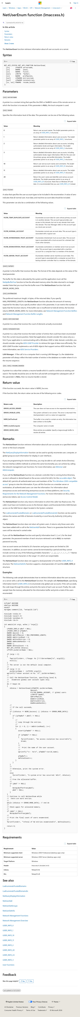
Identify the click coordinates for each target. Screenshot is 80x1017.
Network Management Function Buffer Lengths (24, 314)
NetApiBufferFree (9, 282)
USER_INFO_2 (60, 148)
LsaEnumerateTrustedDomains (18, 513)
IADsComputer (8, 470)
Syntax (6, 31)
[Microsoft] (40, 3)
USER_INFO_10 (60, 166)
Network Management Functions (15, 915)
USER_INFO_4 (67, 561)
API (31, 8)
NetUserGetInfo (20, 564)
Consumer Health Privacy (13, 1010)
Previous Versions (22, 1007)
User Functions (8, 965)
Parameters (8, 34)
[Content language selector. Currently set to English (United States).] (14, 1002)
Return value (8, 37)
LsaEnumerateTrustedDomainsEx (44, 513)
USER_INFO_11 (60, 173)
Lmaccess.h (56, 8)
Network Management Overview (15, 920)
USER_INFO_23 (65, 184)
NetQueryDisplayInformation (17, 452)
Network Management (42, 8)
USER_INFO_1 (60, 139)
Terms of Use (30, 1010)
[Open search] (70, 3)
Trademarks (42, 1010)
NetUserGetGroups (10, 906)
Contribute (42, 1007)
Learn (4, 8)
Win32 (25, 8)
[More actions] (75, 8)
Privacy (50, 1007)
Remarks (7, 40)
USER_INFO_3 (60, 159)
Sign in (76, 3)
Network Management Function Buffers (61, 311)
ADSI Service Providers (29, 349)
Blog (32, 1007)
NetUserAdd (34, 527)
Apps (19, 8)
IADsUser (59, 467)
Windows (12, 8)
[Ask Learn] (71, 8)
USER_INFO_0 (46, 133)
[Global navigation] (2, 3)
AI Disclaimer (8, 1007)
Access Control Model (29, 497)
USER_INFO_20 (38, 182)
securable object (65, 478)
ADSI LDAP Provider (31, 343)
